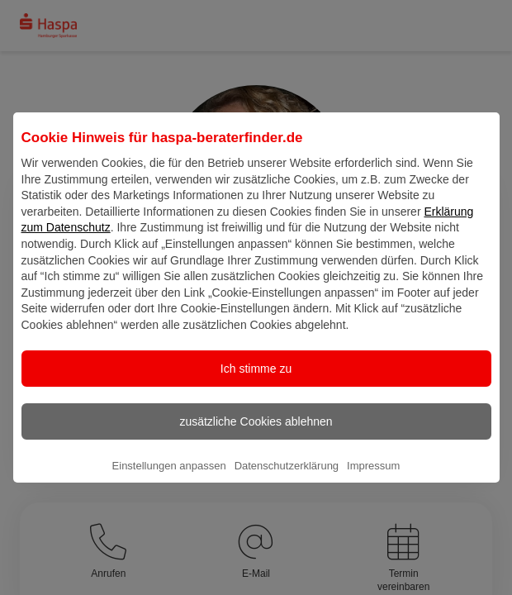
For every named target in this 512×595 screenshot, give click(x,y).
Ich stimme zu (256, 381)
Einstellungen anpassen (169, 479)
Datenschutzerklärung (287, 479)
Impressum (373, 479)
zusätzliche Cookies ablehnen (255, 434)
